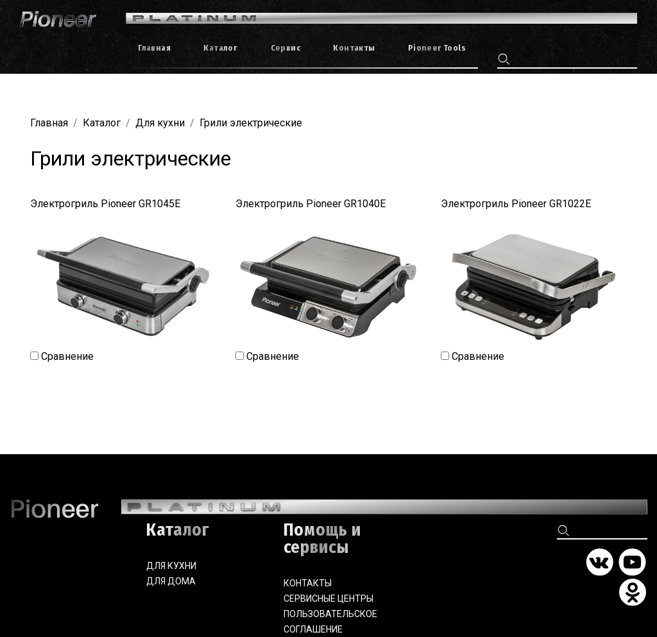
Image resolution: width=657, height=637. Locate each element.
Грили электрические (251, 123)
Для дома (171, 581)
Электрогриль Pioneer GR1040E (310, 204)
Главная (49, 123)
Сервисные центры (328, 598)
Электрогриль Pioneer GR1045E (105, 204)
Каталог (102, 123)
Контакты (308, 583)
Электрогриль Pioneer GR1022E (516, 204)
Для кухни (160, 123)
